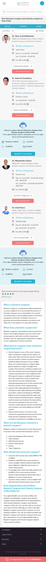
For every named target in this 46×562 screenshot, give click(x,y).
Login (37, 3)
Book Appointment (23, 71)
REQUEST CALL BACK (23, 154)
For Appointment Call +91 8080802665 (23, 559)
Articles (39, 26)
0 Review (7, 297)
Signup (42, 3)
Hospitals (23, 26)
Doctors (7, 26)
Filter (41, 31)
